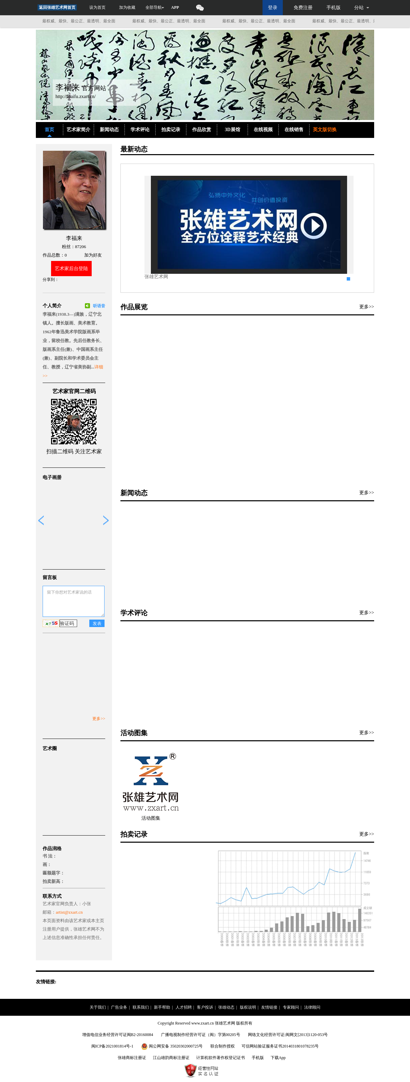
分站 (359, 7)
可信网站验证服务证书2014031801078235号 (280, 1046)
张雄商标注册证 (132, 1057)
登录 (272, 7)
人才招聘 (184, 1007)
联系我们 (141, 1007)
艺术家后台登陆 (71, 268)
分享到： (51, 279)
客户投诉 (205, 1007)
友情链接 (269, 1007)
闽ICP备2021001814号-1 (112, 1046)
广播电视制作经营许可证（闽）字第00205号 (200, 1034)
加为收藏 (127, 7)
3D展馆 (232, 129)
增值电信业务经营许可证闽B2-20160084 (117, 1034)
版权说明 (248, 1007)
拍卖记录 (170, 129)
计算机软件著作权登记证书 (220, 1057)
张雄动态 (226, 1007)
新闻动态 (109, 129)
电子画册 (52, 477)
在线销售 (293, 129)
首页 (49, 129)
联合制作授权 (222, 1046)
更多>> (98, 718)
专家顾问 (291, 1007)
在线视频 (263, 129)
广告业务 (119, 1007)
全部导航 (153, 7)
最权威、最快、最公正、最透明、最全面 (81, 21)
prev (40, 520)
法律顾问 (312, 1007)
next (106, 520)
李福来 (74, 238)
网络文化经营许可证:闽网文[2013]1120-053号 (288, 1034)
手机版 (333, 7)
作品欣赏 (201, 129)
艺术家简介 (78, 129)
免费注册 (303, 7)
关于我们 (98, 1007)
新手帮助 (162, 1007)
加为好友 (93, 255)
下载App (278, 1057)
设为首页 (97, 7)
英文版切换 (325, 129)
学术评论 (140, 129)
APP (175, 7)
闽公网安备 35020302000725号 (172, 1046)
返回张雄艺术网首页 (57, 7)
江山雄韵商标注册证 (171, 1057)
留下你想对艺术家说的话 (74, 601)
